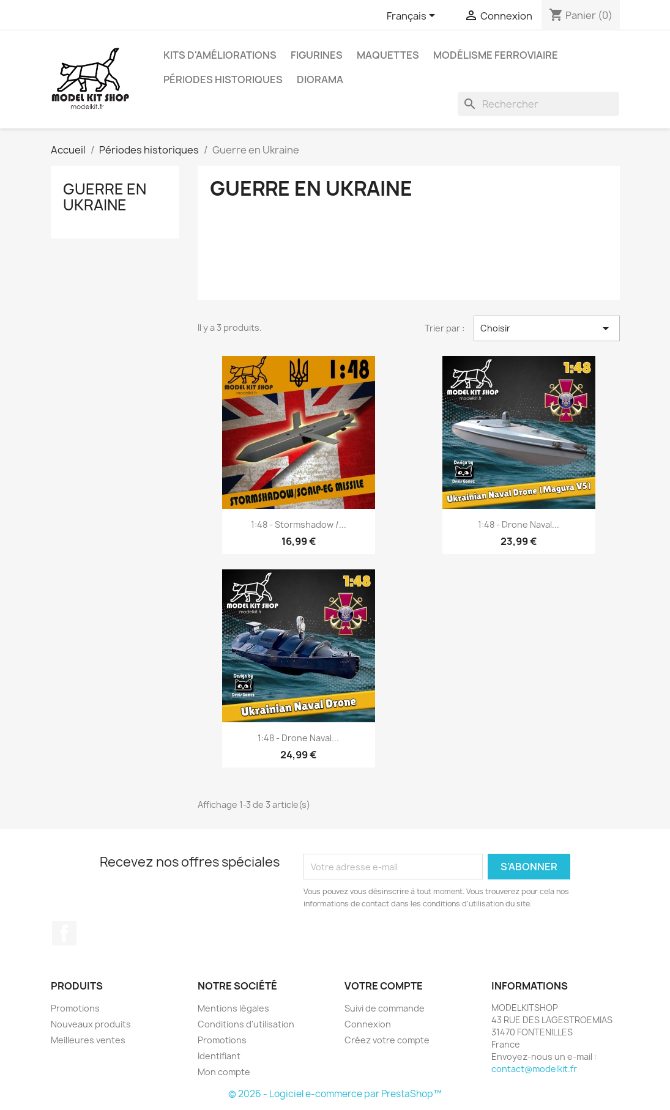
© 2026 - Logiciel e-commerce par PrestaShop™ (335, 1093)
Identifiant (219, 1056)
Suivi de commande (384, 1008)
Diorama (320, 79)
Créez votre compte (387, 1040)
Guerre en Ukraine (104, 197)
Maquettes (388, 55)
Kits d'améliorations (220, 55)
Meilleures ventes (88, 1040)
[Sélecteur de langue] (413, 16)
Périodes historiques (223, 79)
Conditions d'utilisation (246, 1024)
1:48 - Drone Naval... (518, 524)
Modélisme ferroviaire (495, 55)
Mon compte (224, 1072)
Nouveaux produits (91, 1024)
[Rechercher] (538, 104)
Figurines (317, 55)
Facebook (64, 933)
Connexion (367, 1024)
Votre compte (383, 986)
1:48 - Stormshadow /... (298, 524)
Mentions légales (233, 1008)
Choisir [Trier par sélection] (546, 328)
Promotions (75, 1008)
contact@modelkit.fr (534, 1069)
